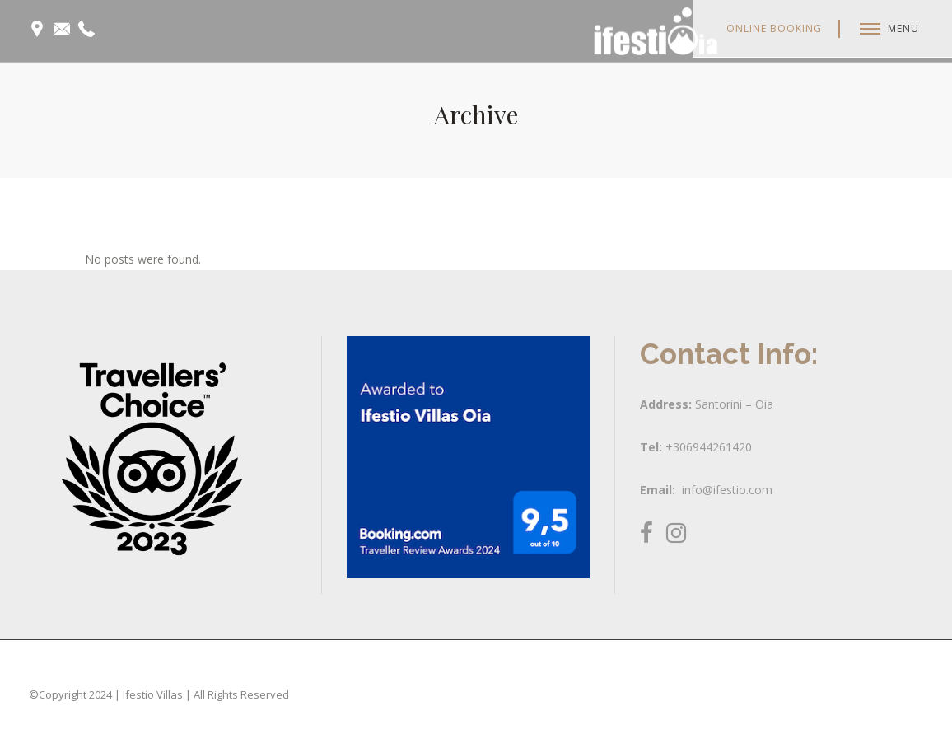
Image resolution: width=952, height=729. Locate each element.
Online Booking (774, 28)
